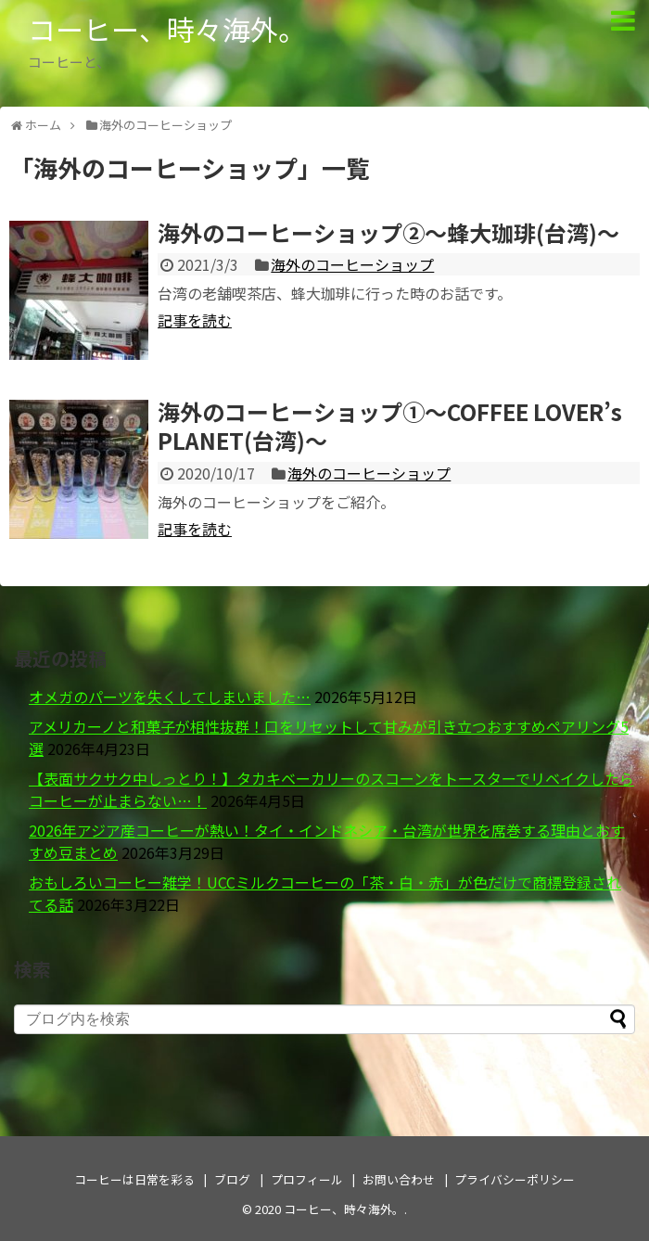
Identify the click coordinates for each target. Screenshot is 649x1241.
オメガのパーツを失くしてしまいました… (170, 696)
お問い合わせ (399, 1179)
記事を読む (195, 320)
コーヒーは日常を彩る (134, 1179)
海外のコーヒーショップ (352, 264)
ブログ (232, 1179)
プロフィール (307, 1179)
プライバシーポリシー (514, 1179)
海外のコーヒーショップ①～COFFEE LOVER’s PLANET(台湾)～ (390, 425)
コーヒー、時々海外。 (167, 28)
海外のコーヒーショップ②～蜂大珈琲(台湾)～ (388, 232)
